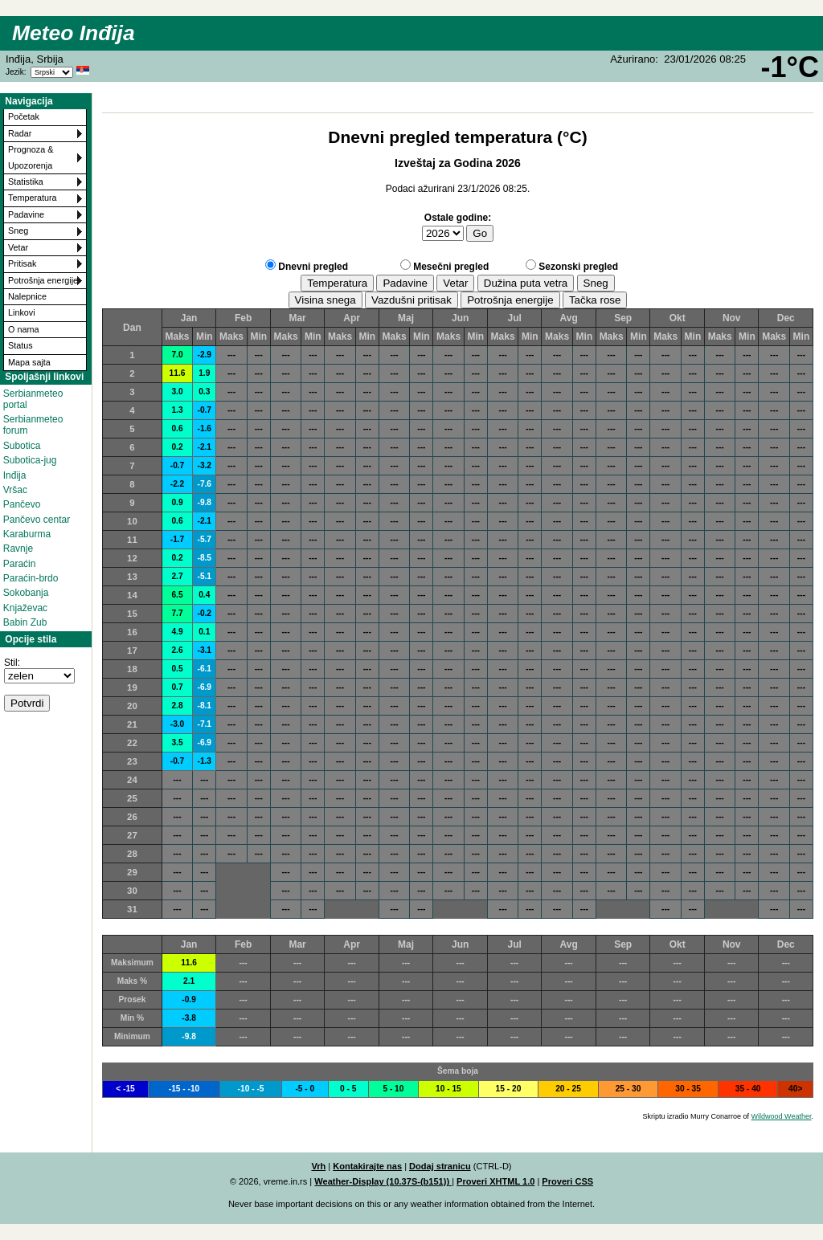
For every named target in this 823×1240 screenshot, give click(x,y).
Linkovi (21, 312)
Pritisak (22, 263)
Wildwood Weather (781, 1116)
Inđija (15, 475)
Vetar (18, 247)
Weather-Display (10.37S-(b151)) (383, 1181)
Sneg (18, 230)
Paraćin (19, 563)
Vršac (15, 490)
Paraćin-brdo (31, 578)
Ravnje (18, 548)
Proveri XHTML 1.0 (495, 1181)
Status (20, 345)
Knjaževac (25, 608)
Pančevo (22, 504)
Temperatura (32, 197)
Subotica (22, 445)
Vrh (318, 1166)
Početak (23, 116)
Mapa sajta (29, 362)
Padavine (26, 214)
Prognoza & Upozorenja (30, 157)
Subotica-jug (30, 460)
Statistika (25, 181)
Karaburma (27, 534)
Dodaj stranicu (440, 1166)
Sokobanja (26, 592)
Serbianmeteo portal (33, 399)
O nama (23, 329)
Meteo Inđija (73, 33)
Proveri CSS (567, 1181)
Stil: (12, 662)
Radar (19, 133)
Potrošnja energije (43, 280)
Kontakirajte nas (367, 1166)
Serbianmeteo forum (33, 425)
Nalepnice (27, 296)
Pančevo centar (36, 519)
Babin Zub (25, 622)
